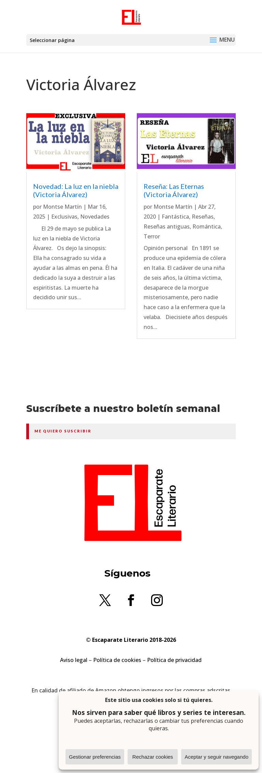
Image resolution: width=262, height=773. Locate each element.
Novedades (95, 216)
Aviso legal (73, 660)
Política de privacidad (174, 660)
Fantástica (175, 216)
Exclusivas (64, 216)
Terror (152, 236)
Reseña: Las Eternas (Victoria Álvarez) (174, 190)
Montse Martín (62, 206)
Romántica (206, 226)
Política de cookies (117, 660)
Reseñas (203, 216)
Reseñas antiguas (167, 226)
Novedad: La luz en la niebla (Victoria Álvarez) (75, 190)
